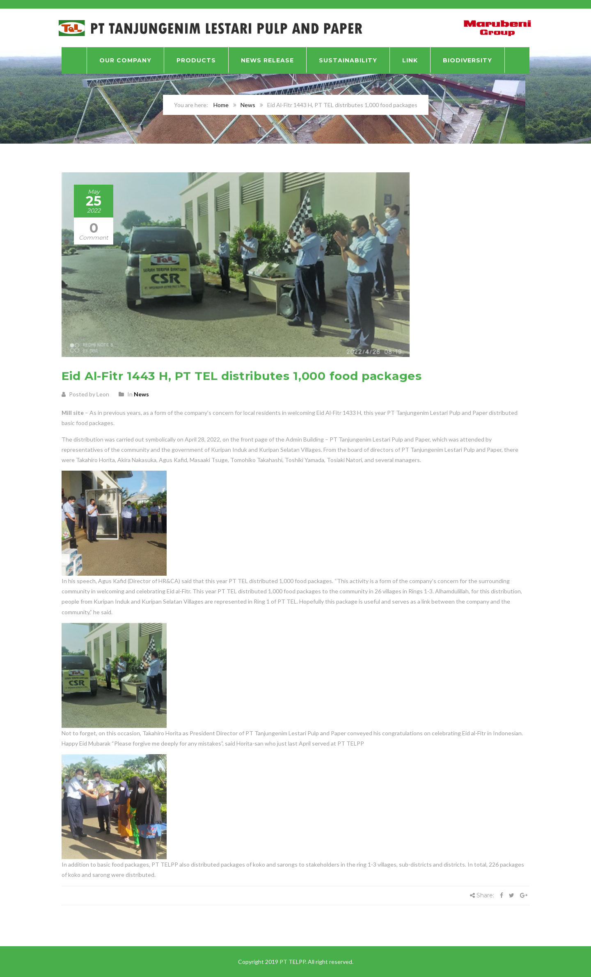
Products (196, 60)
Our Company (125, 60)
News (248, 104)
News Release (267, 60)
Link (410, 60)
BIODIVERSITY (467, 60)
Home (221, 104)
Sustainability (348, 60)
